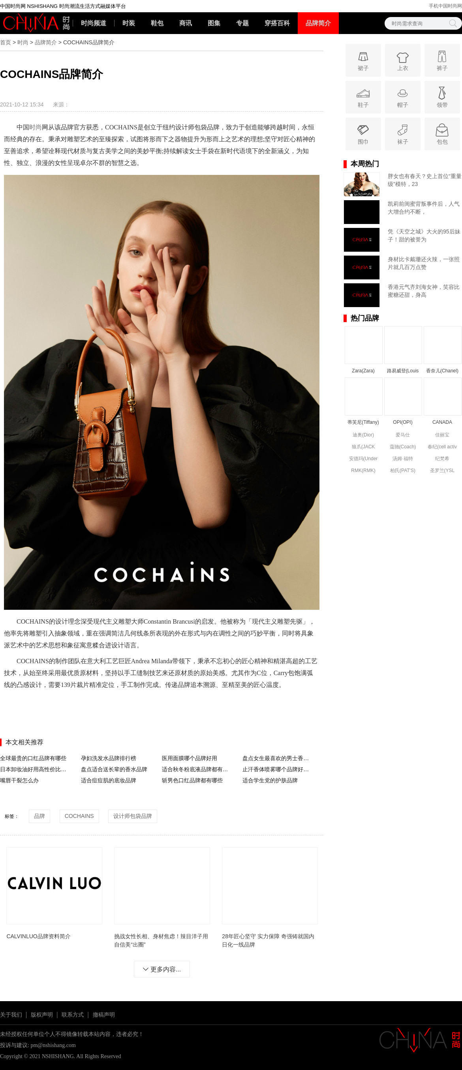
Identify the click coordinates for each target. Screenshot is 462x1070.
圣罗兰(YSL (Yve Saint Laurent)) (442, 471)
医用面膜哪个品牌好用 (189, 758)
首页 (5, 42)
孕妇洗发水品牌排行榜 (108, 758)
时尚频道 (93, 23)
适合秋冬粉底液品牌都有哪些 (196, 769)
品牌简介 (318, 23)
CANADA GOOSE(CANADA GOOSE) (442, 422)
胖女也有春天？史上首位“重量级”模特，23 (425, 180)
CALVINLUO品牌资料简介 (38, 936)
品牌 (39, 816)
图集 (214, 23)
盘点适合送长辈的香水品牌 (114, 769)
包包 (442, 133)
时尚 (22, 42)
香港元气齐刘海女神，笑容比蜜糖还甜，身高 (424, 291)
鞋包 (157, 23)
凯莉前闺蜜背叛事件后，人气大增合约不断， (424, 208)
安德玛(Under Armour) (363, 459)
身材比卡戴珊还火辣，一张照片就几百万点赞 (424, 263)
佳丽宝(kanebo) (442, 435)
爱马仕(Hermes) (403, 435)
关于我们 (11, 1015)
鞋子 (363, 96)
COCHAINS (79, 816)
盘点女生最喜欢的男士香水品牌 (277, 758)
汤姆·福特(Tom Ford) (403, 459)
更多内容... (162, 969)
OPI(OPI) (402, 422)
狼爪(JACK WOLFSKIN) (363, 447)
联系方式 (73, 1015)
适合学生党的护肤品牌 (270, 780)
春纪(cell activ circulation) (442, 447)
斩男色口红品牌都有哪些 (192, 780)
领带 (442, 96)
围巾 (363, 133)
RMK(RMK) (363, 470)
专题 (242, 23)
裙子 (363, 60)
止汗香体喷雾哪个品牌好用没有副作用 (277, 769)
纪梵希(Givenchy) (442, 459)
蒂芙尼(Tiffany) (363, 422)
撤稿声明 (104, 1015)
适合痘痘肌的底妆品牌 (108, 780)
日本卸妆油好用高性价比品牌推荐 (34, 769)
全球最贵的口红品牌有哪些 (33, 758)
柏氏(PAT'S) (402, 470)
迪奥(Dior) (363, 435)
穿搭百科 (277, 23)
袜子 (402, 133)
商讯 (185, 23)
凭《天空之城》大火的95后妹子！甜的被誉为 (424, 235)
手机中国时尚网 (445, 6)
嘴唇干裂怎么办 (19, 780)
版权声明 (42, 1015)
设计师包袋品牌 (132, 816)
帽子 (402, 96)
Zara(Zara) (363, 371)
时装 (128, 23)
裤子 (442, 60)
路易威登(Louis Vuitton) (403, 371)
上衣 (402, 60)
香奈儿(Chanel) (442, 371)
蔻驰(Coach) (403, 447)
